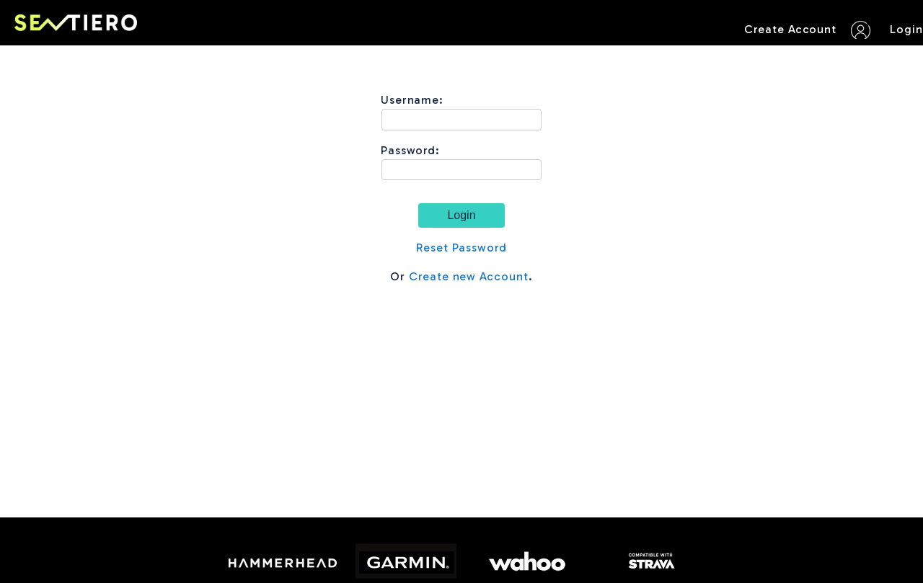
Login (906, 29)
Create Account (790, 29)
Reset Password (461, 247)
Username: (412, 100)
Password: (411, 150)
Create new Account (469, 276)
